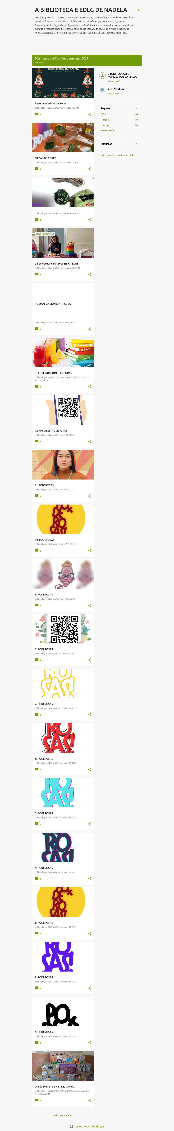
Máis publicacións (63, 1116)
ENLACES (65, 46)
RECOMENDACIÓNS (44, 46)
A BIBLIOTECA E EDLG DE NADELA (81, 9)
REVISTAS (82, 46)
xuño (106, 119)
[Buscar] (140, 10)
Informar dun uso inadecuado (117, 155)
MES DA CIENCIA (102, 46)
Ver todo (40, 63)
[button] (90, 114)
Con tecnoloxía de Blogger (87, 1126)
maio (106, 125)
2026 (103, 114)
